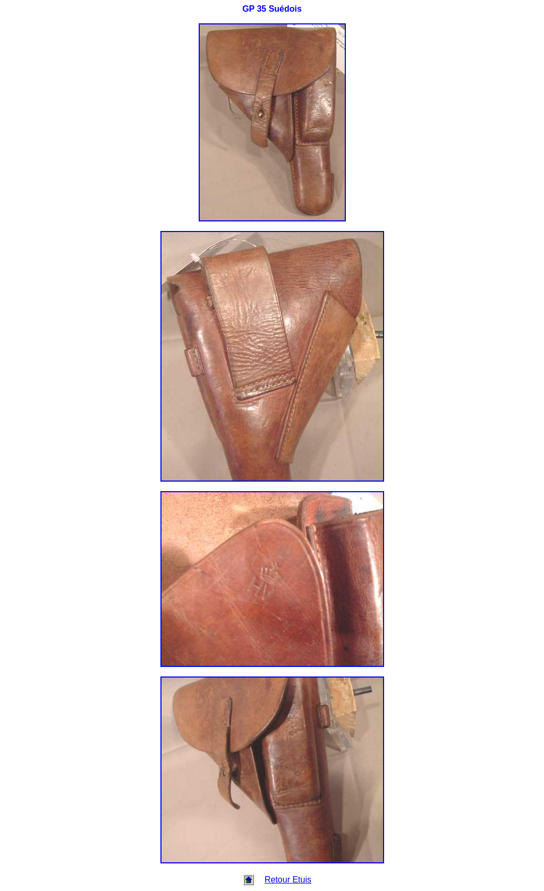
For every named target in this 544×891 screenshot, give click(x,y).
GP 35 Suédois (272, 8)
